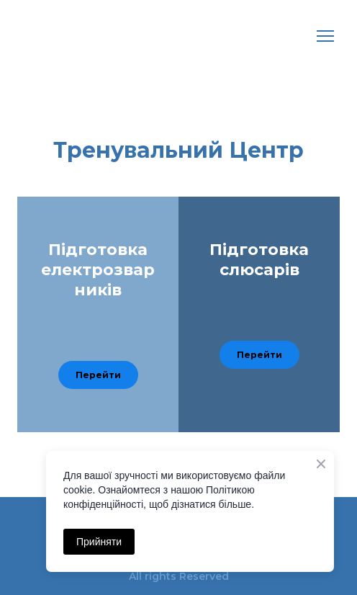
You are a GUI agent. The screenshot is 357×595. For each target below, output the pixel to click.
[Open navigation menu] (325, 36)
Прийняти (99, 541)
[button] (98, 375)
